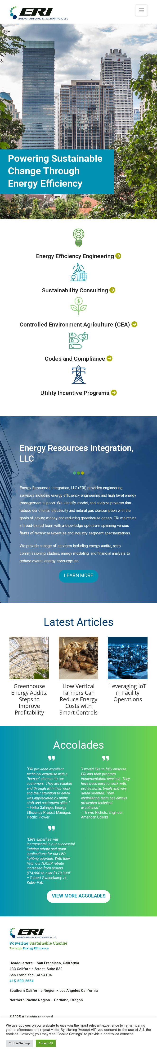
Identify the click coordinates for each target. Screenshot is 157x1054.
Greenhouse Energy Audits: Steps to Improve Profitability (29, 699)
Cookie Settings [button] (20, 1043)
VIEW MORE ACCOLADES (78, 896)
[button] (141, 10)
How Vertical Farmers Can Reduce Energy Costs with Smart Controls (78, 699)
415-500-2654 (21, 981)
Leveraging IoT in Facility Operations (127, 692)
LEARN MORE (78, 575)
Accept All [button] (46, 1043)
